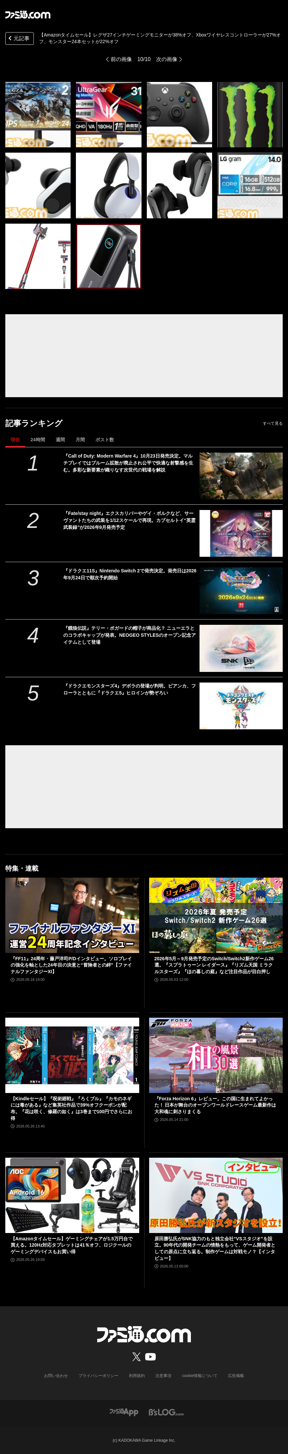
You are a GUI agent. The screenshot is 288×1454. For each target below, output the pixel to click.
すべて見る (273, 423)
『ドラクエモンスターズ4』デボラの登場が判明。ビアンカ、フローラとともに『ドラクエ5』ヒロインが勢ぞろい (129, 689)
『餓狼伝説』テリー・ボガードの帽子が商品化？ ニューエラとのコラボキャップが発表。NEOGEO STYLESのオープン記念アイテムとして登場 (129, 635)
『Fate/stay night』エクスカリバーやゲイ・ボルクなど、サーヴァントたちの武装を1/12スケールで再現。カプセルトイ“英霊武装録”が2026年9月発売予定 (129, 520)
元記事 (18, 39)
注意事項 (163, 1375)
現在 (15, 439)
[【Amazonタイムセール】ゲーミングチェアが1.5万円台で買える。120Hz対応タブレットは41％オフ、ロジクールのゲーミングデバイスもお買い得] (72, 1195)
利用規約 (137, 1375)
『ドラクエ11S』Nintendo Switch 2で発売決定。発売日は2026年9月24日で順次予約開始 (129, 574)
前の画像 (121, 59)
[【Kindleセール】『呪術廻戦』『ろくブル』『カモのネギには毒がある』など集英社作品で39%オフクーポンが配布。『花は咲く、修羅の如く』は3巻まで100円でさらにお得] (72, 1055)
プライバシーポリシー (98, 1375)
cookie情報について (199, 1375)
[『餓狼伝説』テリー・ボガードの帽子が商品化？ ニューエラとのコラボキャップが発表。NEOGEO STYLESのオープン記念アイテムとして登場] (241, 648)
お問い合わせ (56, 1375)
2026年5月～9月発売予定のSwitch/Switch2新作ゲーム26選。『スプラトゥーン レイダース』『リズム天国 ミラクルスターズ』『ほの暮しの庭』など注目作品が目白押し (214, 965)
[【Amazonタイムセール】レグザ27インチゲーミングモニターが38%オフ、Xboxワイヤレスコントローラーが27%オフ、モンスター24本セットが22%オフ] (38, 114)
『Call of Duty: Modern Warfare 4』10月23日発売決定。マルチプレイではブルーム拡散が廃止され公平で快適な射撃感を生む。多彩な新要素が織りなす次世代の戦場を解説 (128, 463)
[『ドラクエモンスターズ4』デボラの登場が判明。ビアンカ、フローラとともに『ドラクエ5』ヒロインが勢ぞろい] (241, 706)
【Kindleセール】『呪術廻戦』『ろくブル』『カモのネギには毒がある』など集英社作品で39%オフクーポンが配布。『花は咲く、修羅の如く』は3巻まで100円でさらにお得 (71, 1108)
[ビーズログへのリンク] (166, 1412)
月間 (80, 439)
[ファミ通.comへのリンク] (27, 15)
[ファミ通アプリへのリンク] (124, 1412)
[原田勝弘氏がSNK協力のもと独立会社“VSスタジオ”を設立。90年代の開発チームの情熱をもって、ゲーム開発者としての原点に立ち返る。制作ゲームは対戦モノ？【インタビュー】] (216, 1195)
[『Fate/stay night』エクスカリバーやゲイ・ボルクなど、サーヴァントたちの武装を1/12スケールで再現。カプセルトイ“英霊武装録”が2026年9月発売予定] (241, 533)
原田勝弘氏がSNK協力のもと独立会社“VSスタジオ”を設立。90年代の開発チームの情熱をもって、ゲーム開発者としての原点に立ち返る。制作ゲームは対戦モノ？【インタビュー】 (215, 1248)
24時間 (37, 439)
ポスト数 (104, 439)
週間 (60, 439)
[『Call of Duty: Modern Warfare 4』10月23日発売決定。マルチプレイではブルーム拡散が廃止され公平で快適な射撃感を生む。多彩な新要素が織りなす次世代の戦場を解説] (241, 476)
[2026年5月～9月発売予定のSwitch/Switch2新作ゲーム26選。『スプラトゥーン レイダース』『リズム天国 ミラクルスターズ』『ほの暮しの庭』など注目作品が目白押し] (216, 915)
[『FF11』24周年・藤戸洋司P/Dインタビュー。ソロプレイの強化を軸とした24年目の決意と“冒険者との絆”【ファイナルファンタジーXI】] (72, 915)
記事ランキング (34, 423)
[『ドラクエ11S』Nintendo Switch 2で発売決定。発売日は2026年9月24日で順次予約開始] (241, 590)
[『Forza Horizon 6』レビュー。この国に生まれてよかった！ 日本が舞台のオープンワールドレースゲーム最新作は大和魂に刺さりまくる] (216, 1055)
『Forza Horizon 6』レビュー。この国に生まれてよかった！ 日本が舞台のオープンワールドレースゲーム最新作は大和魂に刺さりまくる (215, 1105)
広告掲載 (236, 1375)
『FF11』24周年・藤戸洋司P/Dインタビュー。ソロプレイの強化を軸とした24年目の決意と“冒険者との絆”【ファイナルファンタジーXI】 (71, 965)
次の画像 (166, 59)
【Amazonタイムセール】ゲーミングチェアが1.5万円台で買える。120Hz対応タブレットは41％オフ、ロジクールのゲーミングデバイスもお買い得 (72, 1245)
